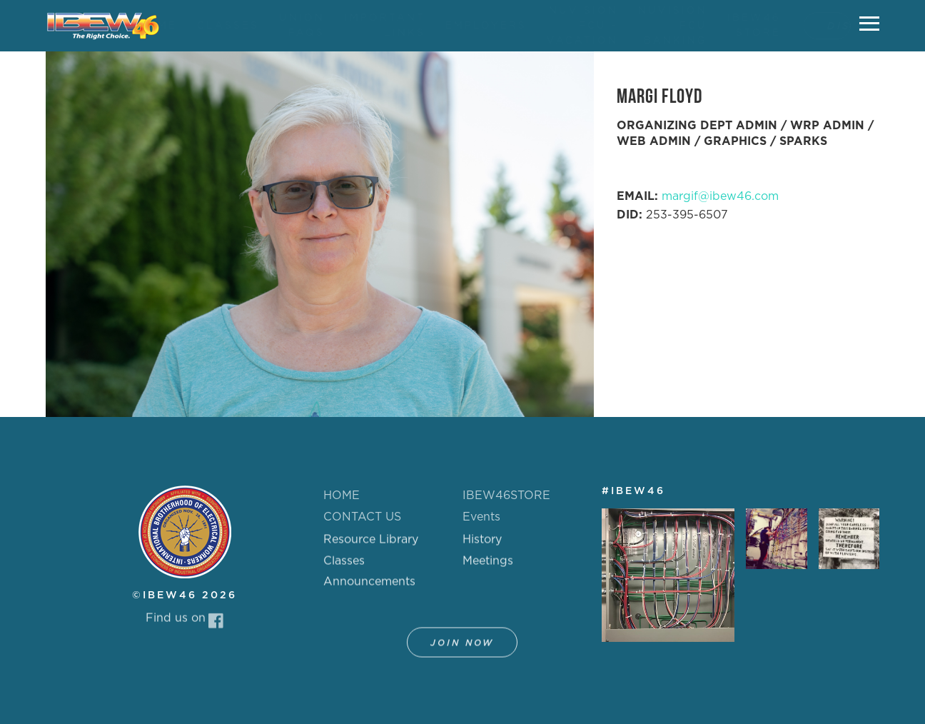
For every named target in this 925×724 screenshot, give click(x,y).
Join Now (462, 649)
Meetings (487, 567)
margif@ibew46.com (720, 196)
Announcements (369, 587)
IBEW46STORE (506, 495)
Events (481, 517)
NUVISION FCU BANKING (658, 26)
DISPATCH (824, 26)
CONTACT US (362, 517)
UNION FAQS (287, 25)
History (482, 545)
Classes (344, 567)
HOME (143, 26)
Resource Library (370, 545)
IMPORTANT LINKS (370, 25)
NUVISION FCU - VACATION (568, 26)
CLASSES (214, 26)
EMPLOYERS (471, 26)
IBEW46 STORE (740, 25)
